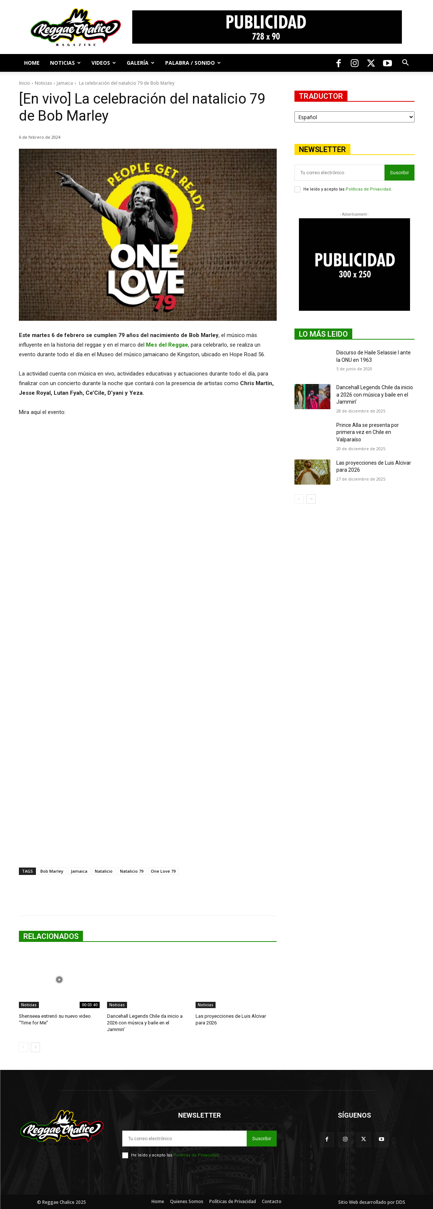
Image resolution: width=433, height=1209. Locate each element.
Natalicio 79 (131, 871)
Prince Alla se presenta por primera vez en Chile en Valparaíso (367, 432)
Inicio (24, 83)
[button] (405, 63)
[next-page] (35, 1047)
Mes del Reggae (167, 344)
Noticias (65, 62)
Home (32, 62)
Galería (140, 62)
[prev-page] (23, 1047)
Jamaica (65, 83)
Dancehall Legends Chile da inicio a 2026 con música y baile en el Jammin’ (145, 1022)
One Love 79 (163, 871)
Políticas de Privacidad (368, 189)
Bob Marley (51, 871)
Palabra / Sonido (193, 62)
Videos (103, 62)
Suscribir (399, 172)
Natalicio (104, 871)
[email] (339, 173)
